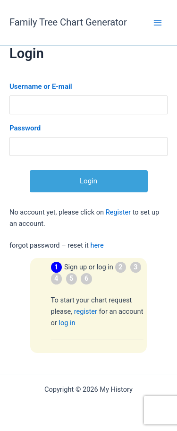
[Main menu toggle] (158, 23)
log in (67, 323)
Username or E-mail (40, 86)
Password (25, 128)
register (85, 311)
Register (118, 212)
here (96, 245)
